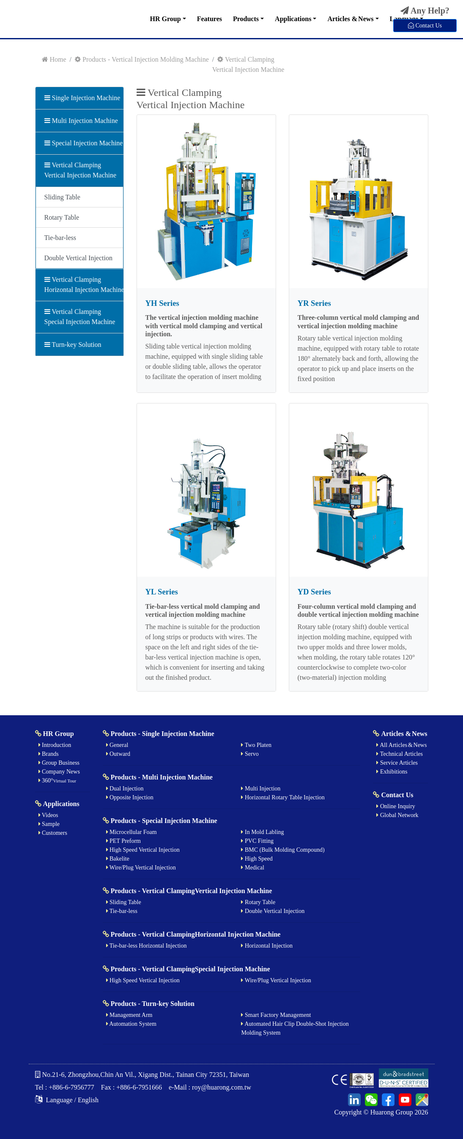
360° (57, 780)
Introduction (54, 745)
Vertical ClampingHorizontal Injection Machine (79, 284)
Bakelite (117, 859)
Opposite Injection (129, 797)
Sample (49, 824)
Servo (249, 754)
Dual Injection (125, 788)
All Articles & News (401, 745)
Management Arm (129, 1015)
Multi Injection (260, 788)
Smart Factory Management (276, 1015)
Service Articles (397, 763)
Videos (48, 815)
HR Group (165, 18)
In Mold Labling (262, 832)
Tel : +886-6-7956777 (64, 1087)
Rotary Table (61, 217)
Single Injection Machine (79, 97)
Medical (252, 867)
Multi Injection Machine (79, 120)
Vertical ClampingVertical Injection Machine (79, 170)
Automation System (131, 1024)
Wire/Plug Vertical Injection (141, 867)
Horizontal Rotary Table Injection (282, 797)
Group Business (59, 763)
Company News (59, 771)
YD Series (314, 591)
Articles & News (350, 18)
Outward (118, 754)
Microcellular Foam (131, 832)
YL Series (161, 591)
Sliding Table (62, 197)
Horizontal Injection (267, 946)
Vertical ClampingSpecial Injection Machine (79, 316)
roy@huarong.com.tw (221, 1087)
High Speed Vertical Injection (143, 850)
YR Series (314, 303)
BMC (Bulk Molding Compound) (282, 850)
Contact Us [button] (425, 25)
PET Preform (123, 841)
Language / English (67, 1100)
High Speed (256, 859)
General (117, 745)
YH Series (162, 303)
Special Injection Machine (79, 143)
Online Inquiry (395, 806)
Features (209, 18)
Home (54, 59)
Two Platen (256, 745)
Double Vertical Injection (78, 258)
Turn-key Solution (72, 344)
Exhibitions (391, 771)
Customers (52, 833)
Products (246, 18)
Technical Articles (399, 754)
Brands (48, 754)
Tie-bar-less (60, 237)
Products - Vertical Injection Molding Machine (142, 59)
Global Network (397, 815)
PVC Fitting (257, 841)
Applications (293, 18)
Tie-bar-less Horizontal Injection (146, 946)
